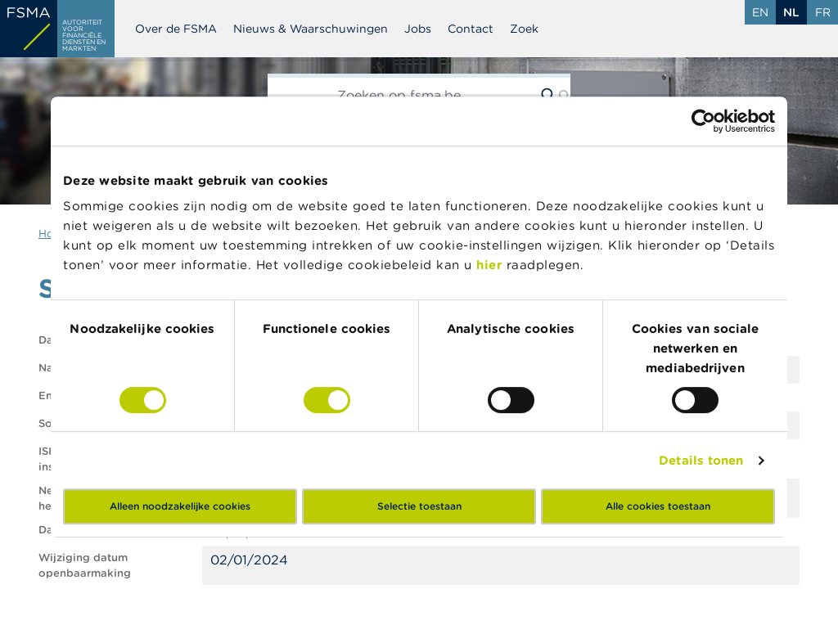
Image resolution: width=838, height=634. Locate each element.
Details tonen (701, 460)
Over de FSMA (176, 28)
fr (823, 12)
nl (791, 12)
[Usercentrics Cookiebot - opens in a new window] (703, 121)
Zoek (524, 28)
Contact (470, 28)
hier (491, 264)
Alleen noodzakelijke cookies (180, 506)
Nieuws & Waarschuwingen (310, 28)
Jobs (417, 28)
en (760, 12)
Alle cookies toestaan (658, 506)
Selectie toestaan (419, 506)
